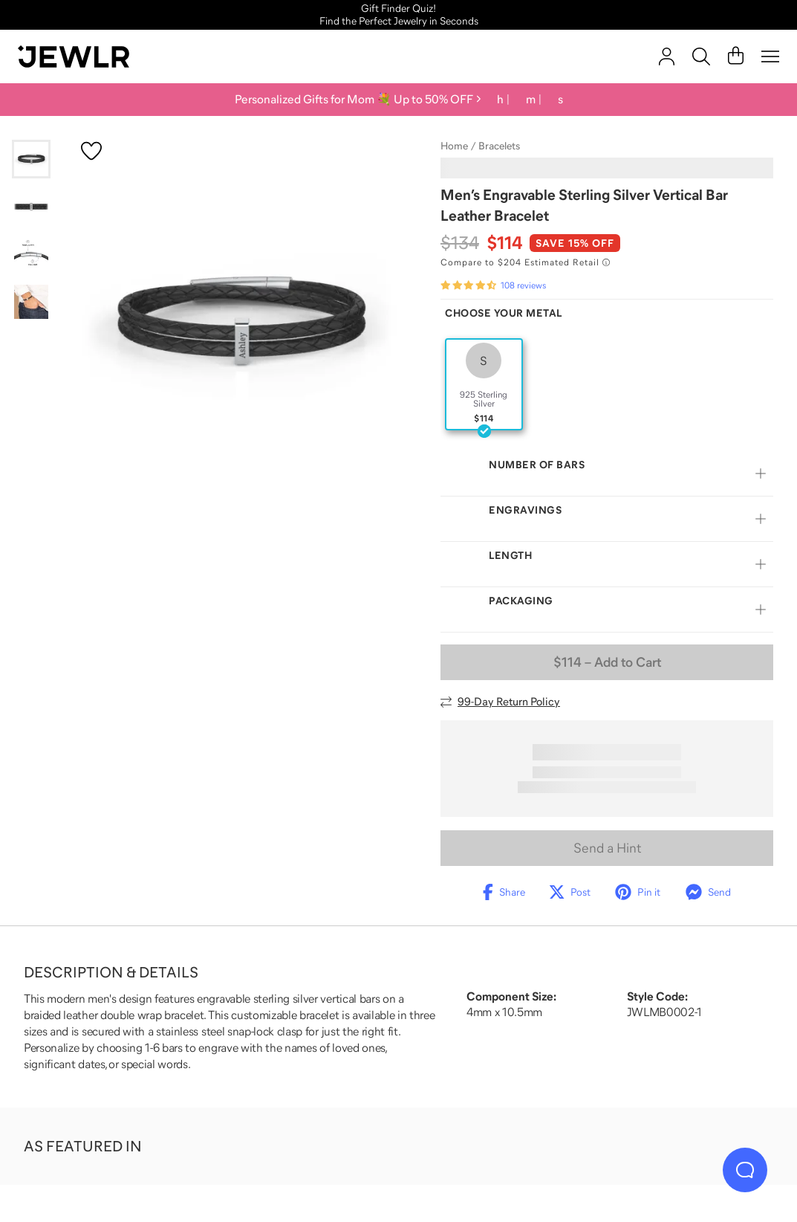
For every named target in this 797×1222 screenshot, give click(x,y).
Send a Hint (607, 848)
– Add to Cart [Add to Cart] (607, 662)
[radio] (484, 384)
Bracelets (499, 145)
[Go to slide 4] (31, 301)
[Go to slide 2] (31, 206)
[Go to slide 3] (31, 254)
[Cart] (736, 56)
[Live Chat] (745, 1170)
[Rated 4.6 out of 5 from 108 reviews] (493, 285)
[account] (666, 56)
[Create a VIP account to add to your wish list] (91, 151)
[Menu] (770, 56)
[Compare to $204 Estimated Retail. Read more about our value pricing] (525, 262)
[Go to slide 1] (31, 159)
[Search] (701, 56)
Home (454, 145)
